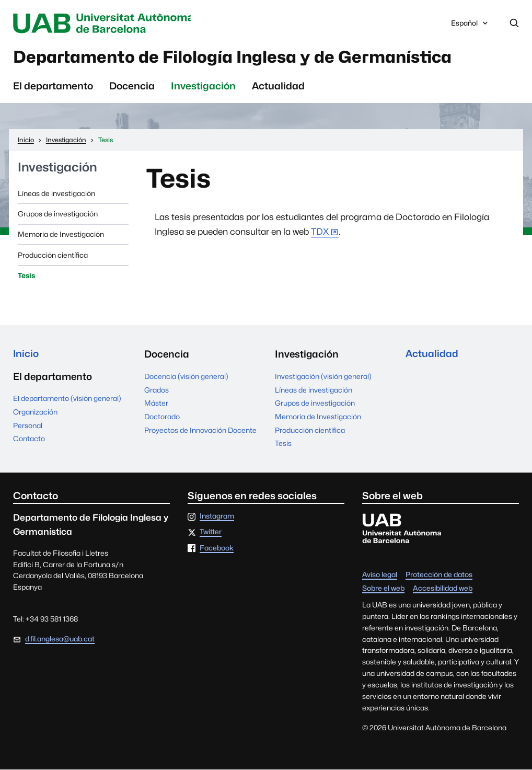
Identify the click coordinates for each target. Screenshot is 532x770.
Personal (27, 426)
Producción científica (53, 255)
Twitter (211, 533)
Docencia (132, 87)
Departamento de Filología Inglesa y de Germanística (240, 57)
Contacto (29, 440)
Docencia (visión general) (186, 377)
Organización (35, 413)
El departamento (53, 87)
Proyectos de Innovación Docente (200, 431)
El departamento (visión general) (67, 400)
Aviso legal (379, 576)
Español (470, 25)
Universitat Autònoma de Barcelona (106, 23)
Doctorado (162, 417)
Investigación (203, 87)
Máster (156, 404)
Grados (156, 390)
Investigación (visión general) (323, 377)
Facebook (217, 549)
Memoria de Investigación (61, 235)
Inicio (26, 355)
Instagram (217, 517)
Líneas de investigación (56, 194)
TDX (320, 232)
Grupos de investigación (58, 215)
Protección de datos (439, 576)
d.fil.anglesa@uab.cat (60, 640)
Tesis (26, 276)
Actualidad (278, 87)
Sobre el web (383, 589)
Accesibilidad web (442, 589)
